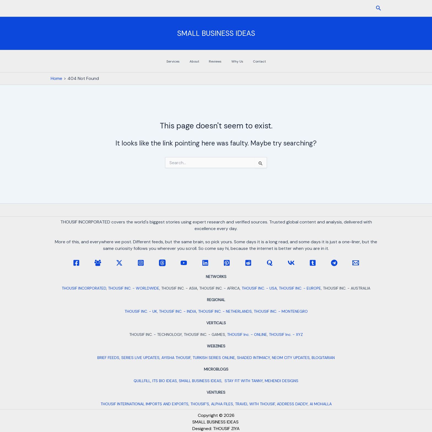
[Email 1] (355, 263)
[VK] (291, 263)
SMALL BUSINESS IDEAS (216, 33)
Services (186, 61)
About (202, 61)
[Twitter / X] (119, 263)
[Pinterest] (226, 263)
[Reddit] (248, 263)
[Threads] (162, 263)
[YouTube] (183, 263)
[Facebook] (76, 263)
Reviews (216, 61)
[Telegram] (334, 263)
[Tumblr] (312, 263)
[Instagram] (141, 263)
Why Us (232, 61)
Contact (248, 61)
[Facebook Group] (98, 263)
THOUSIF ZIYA (226, 428)
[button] (378, 8)
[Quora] (269, 263)
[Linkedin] (205, 263)
